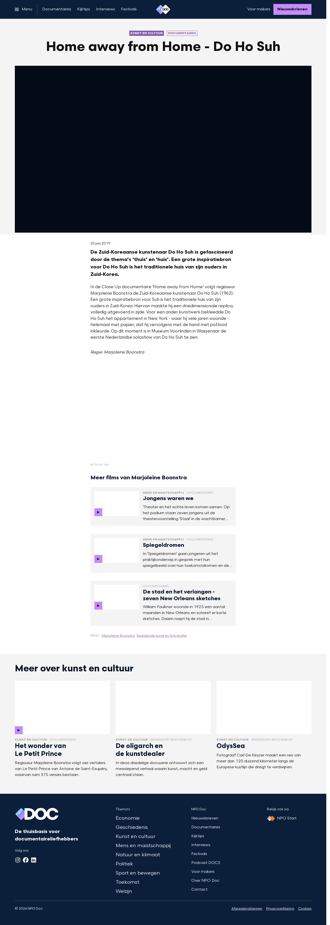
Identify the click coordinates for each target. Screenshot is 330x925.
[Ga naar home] (163, 9)
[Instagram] (18, 860)
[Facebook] (26, 860)
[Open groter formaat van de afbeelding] (163, 413)
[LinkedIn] (34, 860)
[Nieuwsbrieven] (292, 9)
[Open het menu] (23, 9)
